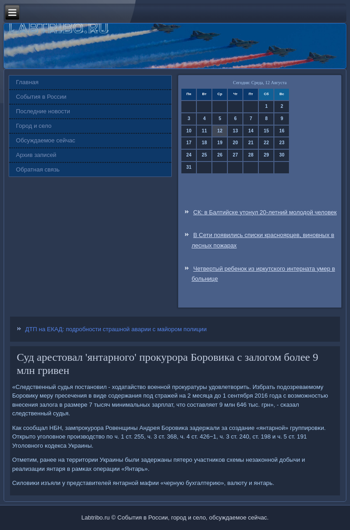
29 (266, 154)
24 (188, 154)
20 (235, 142)
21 (250, 142)
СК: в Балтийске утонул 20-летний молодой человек (265, 212)
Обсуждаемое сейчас (45, 140)
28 (250, 154)
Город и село (33, 125)
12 (219, 130)
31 (188, 167)
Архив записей (36, 154)
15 (266, 130)
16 (281, 130)
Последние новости (43, 111)
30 (281, 154)
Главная (27, 82)
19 (219, 142)
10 (188, 130)
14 (250, 130)
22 (266, 142)
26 (219, 154)
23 (281, 142)
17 (188, 142)
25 (204, 154)
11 (204, 130)
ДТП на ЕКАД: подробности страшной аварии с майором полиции (115, 329)
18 (204, 142)
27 (235, 154)
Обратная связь (38, 169)
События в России (41, 96)
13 (235, 130)
